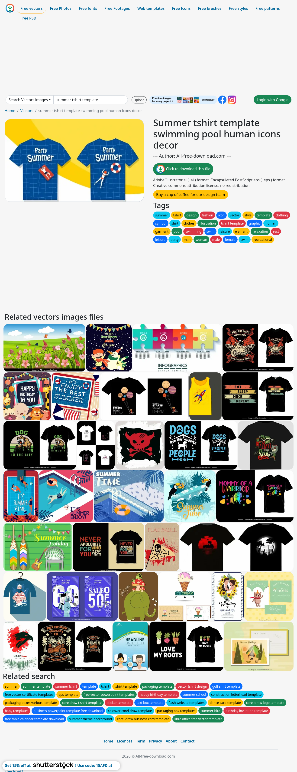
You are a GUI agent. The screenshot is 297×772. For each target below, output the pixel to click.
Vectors (26, 110)
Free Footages (117, 8)
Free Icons (181, 8)
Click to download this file (183, 169)
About (171, 741)
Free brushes (209, 8)
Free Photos (60, 8)
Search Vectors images (28, 99)
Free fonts (88, 8)
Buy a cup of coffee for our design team (190, 194)
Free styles (238, 8)
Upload (139, 100)
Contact (188, 741)
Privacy (155, 741)
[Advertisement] (148, 59)
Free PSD (28, 18)
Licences (124, 741)
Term (140, 741)
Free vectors (31, 8)
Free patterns (267, 8)
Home (10, 110)
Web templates (151, 8)
